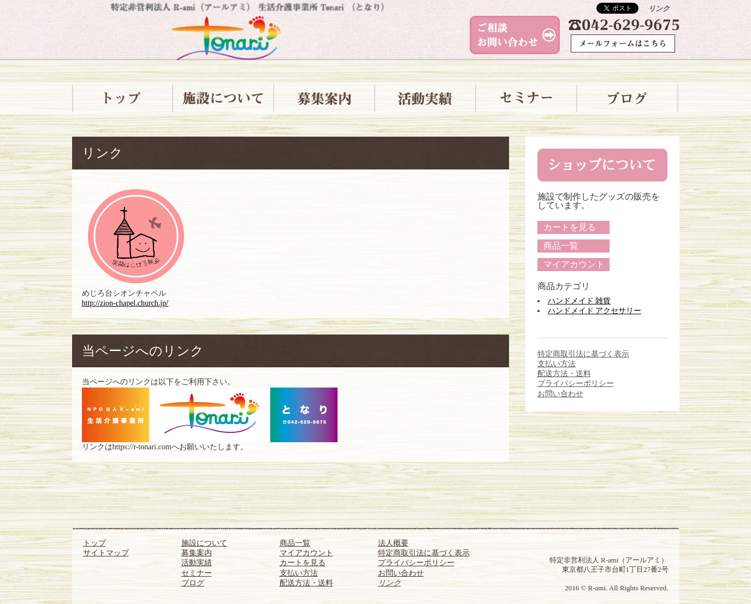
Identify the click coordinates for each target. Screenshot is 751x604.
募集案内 (196, 553)
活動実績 (196, 563)
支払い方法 (556, 364)
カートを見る (569, 227)
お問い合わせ (560, 394)
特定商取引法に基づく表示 (583, 354)
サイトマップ (106, 553)
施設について (204, 543)
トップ (94, 543)
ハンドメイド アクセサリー (595, 311)
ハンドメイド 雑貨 (579, 301)
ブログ (192, 583)
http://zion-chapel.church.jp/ (125, 303)
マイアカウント (574, 264)
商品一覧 (560, 245)
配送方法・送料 (564, 374)
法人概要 (393, 543)
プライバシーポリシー (575, 383)
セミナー (196, 573)
